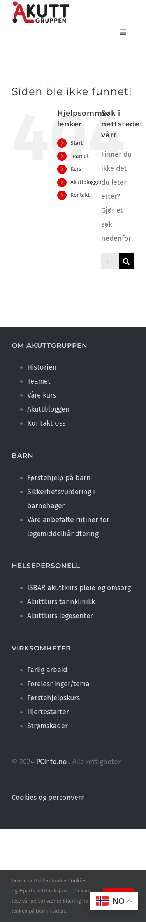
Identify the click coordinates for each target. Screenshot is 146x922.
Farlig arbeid (47, 670)
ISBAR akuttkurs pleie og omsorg (79, 588)
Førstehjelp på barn (59, 477)
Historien (42, 367)
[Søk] (126, 261)
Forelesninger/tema (58, 684)
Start (76, 143)
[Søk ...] (110, 261)
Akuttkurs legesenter (60, 616)
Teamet (79, 156)
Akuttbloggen (86, 182)
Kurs (75, 169)
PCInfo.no (51, 761)
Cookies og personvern (48, 797)
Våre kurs (41, 395)
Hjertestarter (48, 712)
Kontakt (80, 195)
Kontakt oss (46, 423)
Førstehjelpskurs (53, 698)
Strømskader (47, 726)
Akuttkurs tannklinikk (61, 602)
